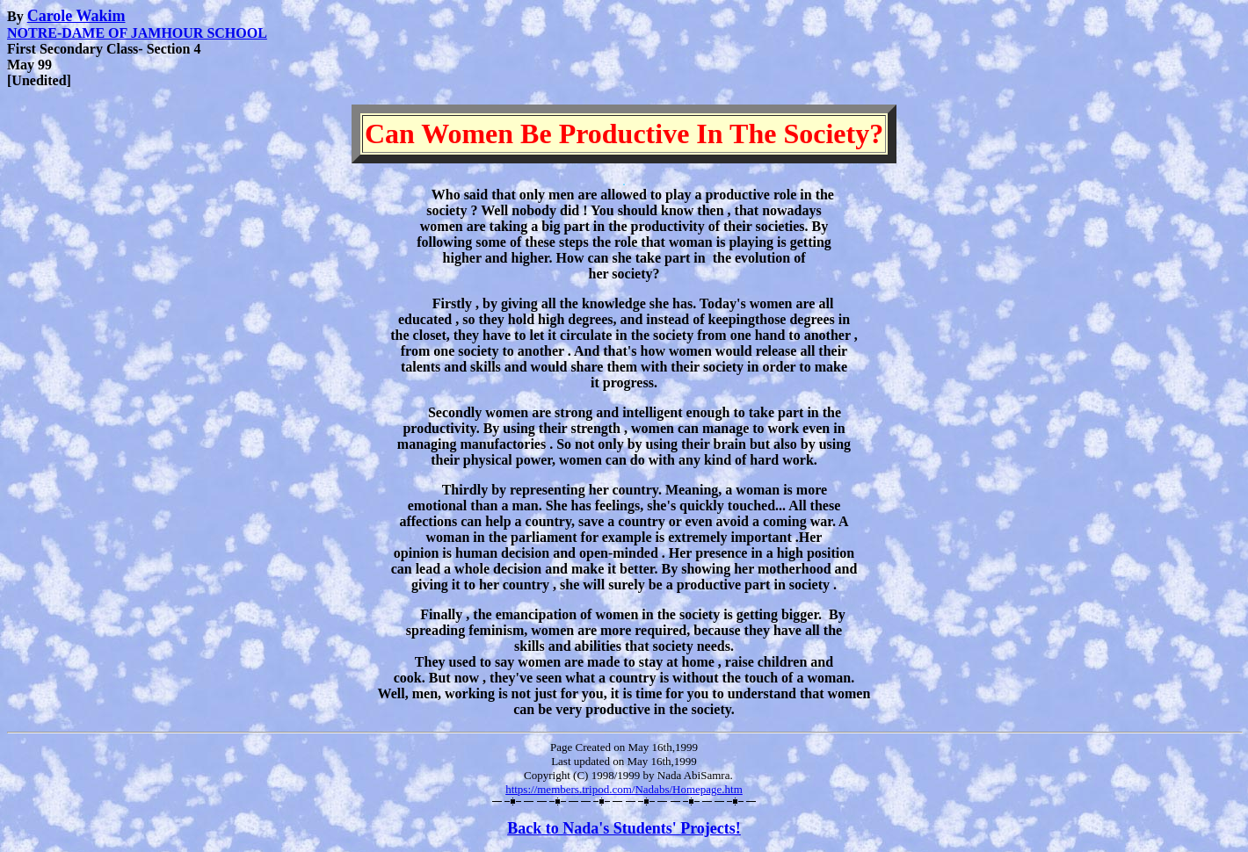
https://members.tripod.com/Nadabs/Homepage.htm (624, 789)
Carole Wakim (76, 16)
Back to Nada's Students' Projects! (624, 828)
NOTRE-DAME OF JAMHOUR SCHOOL (137, 32)
